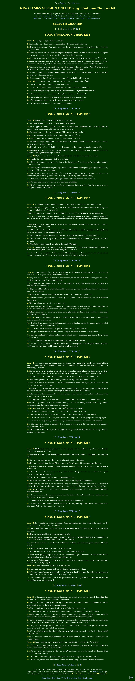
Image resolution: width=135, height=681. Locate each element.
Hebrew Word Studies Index (88, 16)
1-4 (79, 585)
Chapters (63, 3)
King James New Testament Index (72, 18)
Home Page (46, 678)
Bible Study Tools (42, 16)
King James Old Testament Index (46, 18)
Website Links (97, 672)
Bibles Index (55, 16)
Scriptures (76, 3)
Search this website (69, 16)
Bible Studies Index (94, 18)
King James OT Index (67, 108)
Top (131, 677)
